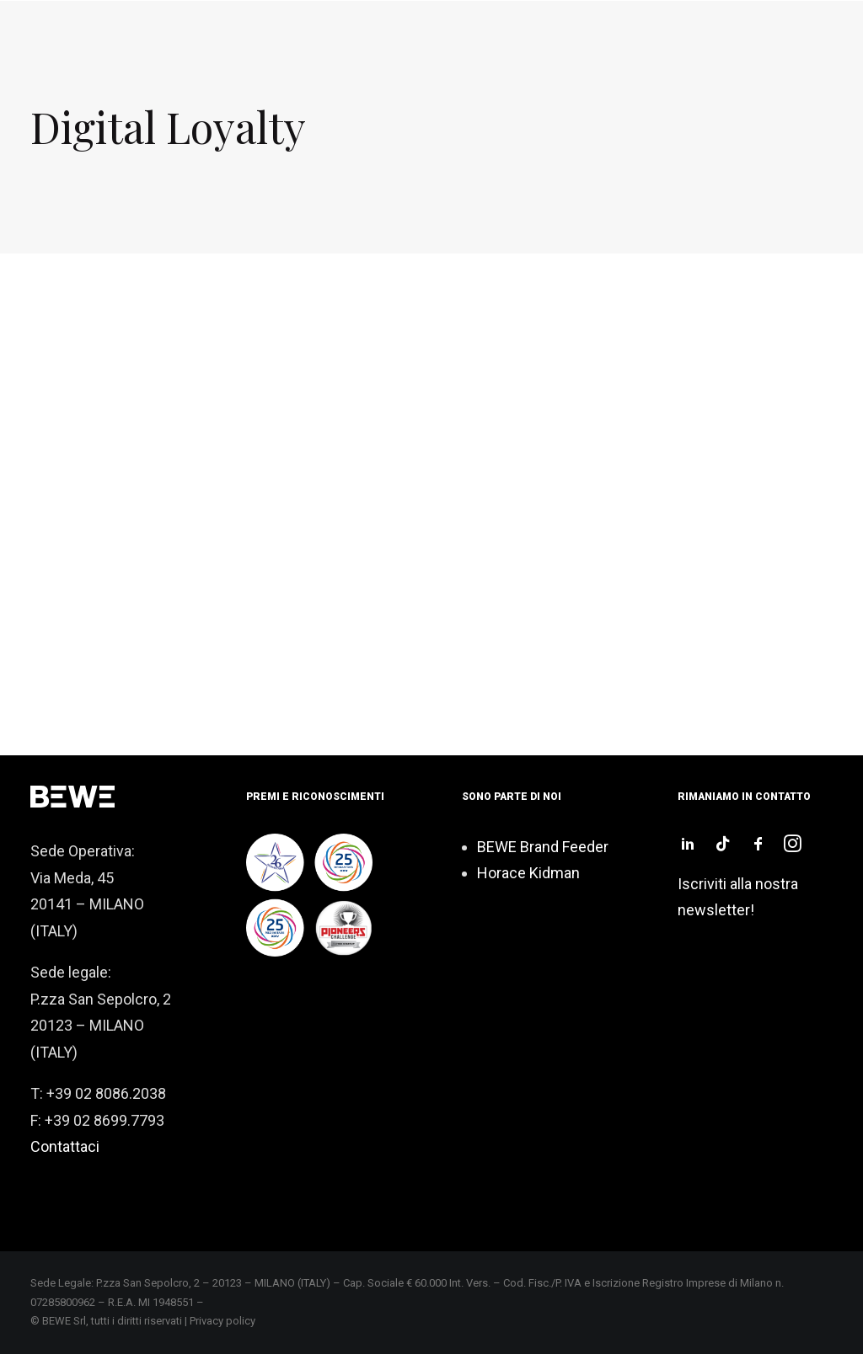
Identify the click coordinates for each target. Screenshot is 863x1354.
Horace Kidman (528, 873)
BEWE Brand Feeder (542, 847)
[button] (688, 847)
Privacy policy (222, 1320)
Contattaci (64, 1146)
